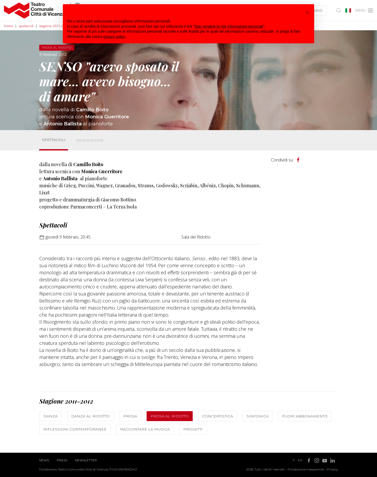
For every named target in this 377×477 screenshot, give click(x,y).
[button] (307, 12)
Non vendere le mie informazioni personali (229, 26)
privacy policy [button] (114, 36)
